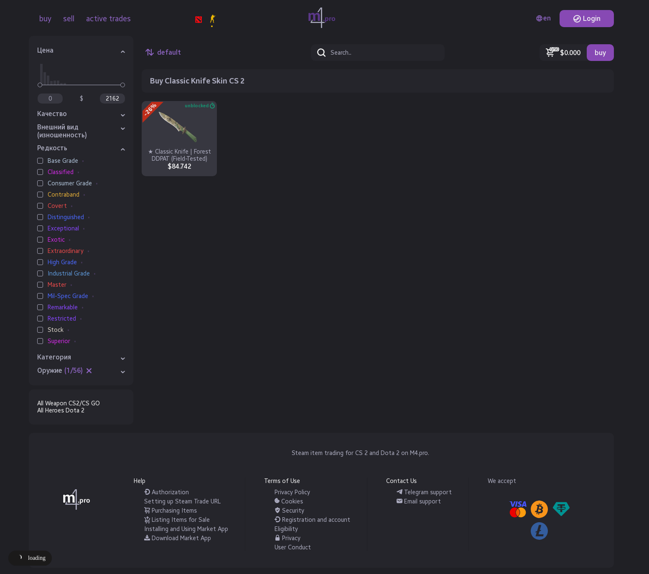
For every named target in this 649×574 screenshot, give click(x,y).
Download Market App (177, 538)
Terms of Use (282, 481)
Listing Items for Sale (177, 519)
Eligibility (286, 529)
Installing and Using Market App (186, 529)
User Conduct (293, 547)
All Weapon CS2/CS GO (68, 403)
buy (45, 18)
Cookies (289, 501)
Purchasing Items (170, 510)
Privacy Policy (292, 492)
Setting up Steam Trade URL (182, 501)
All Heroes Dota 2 (60, 410)
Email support (419, 501)
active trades (108, 18)
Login (587, 19)
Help (139, 481)
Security (289, 510)
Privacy (287, 538)
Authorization (166, 492)
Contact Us (401, 481)
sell (68, 18)
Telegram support (424, 492)
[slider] (40, 85)
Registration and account (312, 519)
